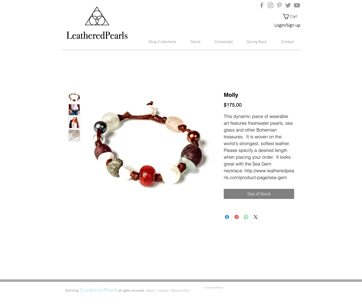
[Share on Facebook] (227, 217)
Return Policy (180, 290)
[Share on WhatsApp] (246, 217)
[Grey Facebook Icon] (261, 5)
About (150, 290)
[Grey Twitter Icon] (288, 5)
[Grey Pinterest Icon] (279, 5)
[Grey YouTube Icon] (297, 5)
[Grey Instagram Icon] (270, 5)
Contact (162, 290)
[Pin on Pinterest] (237, 217)
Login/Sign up (287, 25)
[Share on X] (256, 217)
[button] (293, 16)
